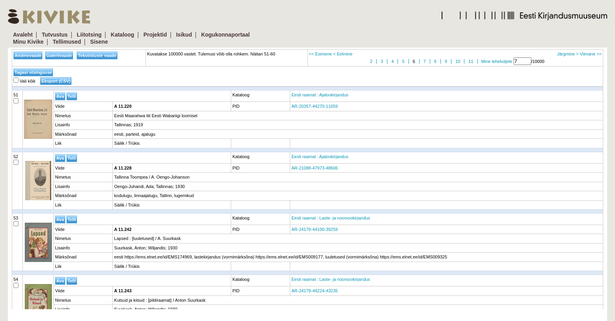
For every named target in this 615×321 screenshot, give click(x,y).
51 (15, 97)
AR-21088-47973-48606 (314, 168)
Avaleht (23, 34)
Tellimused (67, 42)
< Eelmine (342, 54)
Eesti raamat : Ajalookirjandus (319, 94)
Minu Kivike (28, 42)
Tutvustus (55, 34)
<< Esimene (320, 54)
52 (15, 159)
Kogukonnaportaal (225, 34)
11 (470, 61)
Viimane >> (591, 54)
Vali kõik (24, 81)
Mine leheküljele (496, 61)
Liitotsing (89, 34)
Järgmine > (568, 54)
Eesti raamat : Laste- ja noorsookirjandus (330, 218)
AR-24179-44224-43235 (314, 290)
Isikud (184, 34)
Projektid (155, 34)
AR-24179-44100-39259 (314, 229)
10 (457, 61)
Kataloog (122, 34)
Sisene (99, 42)
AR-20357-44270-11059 (314, 106)
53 (15, 221)
